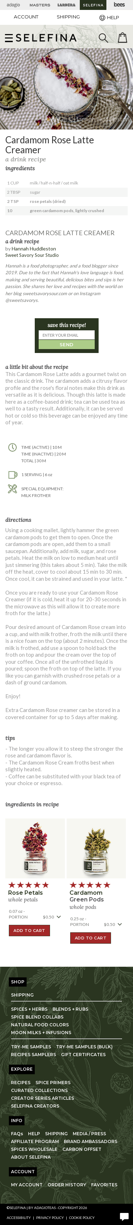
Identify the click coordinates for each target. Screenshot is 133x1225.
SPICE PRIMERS (53, 1082)
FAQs (17, 1133)
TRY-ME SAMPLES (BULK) (84, 1046)
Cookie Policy (82, 1217)
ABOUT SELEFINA (31, 1157)
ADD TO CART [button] (29, 930)
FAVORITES (104, 1184)
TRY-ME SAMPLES (31, 1046)
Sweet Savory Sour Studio (32, 255)
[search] (103, 38)
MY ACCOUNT (27, 1184)
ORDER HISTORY (67, 1184)
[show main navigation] (9, 37)
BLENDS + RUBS (70, 1009)
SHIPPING (22, 995)
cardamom (86, 892)
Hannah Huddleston (34, 248)
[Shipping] (68, 17)
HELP (34, 1133)
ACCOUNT (26, 17)
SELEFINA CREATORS (35, 1106)
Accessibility (19, 1217)
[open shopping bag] (122, 37)
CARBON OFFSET (81, 1149)
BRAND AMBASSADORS (90, 1141)
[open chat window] (124, 1216)
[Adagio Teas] (13, 5)
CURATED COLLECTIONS (39, 1090)
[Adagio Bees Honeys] (119, 5)
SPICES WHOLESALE (34, 1149)
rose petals (25, 892)
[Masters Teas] (40, 5)
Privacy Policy (50, 1217)
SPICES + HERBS (29, 1009)
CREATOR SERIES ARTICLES (42, 1098)
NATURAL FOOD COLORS (40, 1024)
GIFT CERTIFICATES (83, 1054)
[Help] (108, 17)
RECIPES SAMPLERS (33, 1054)
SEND (67, 344)
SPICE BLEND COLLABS (37, 1017)
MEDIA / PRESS (89, 1133)
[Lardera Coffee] (66, 5)
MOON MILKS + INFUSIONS (41, 1032)
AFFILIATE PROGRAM (35, 1141)
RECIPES (21, 1082)
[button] (46, 37)
